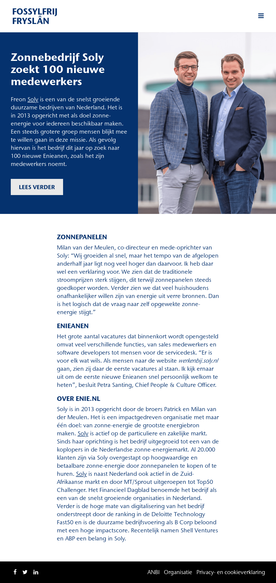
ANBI (153, 572)
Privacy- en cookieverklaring (230, 572)
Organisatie (178, 572)
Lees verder (37, 186)
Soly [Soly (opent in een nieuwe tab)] (32, 99)
